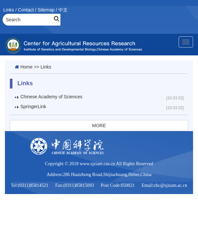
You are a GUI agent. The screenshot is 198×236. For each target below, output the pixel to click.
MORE (99, 125)
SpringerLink (33, 106)
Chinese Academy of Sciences (51, 96)
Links (8, 9)
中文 (63, 9)
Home (26, 66)
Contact (26, 9)
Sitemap (46, 9)
